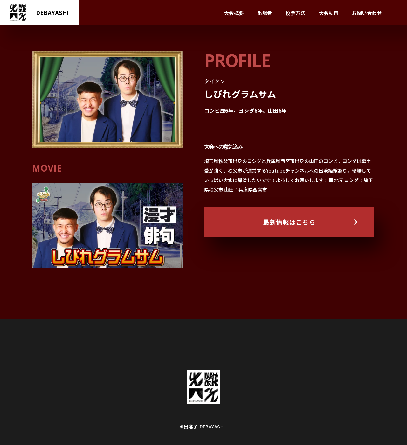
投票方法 (295, 12)
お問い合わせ (367, 12)
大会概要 (234, 12)
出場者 (264, 12)
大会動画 (329, 12)
